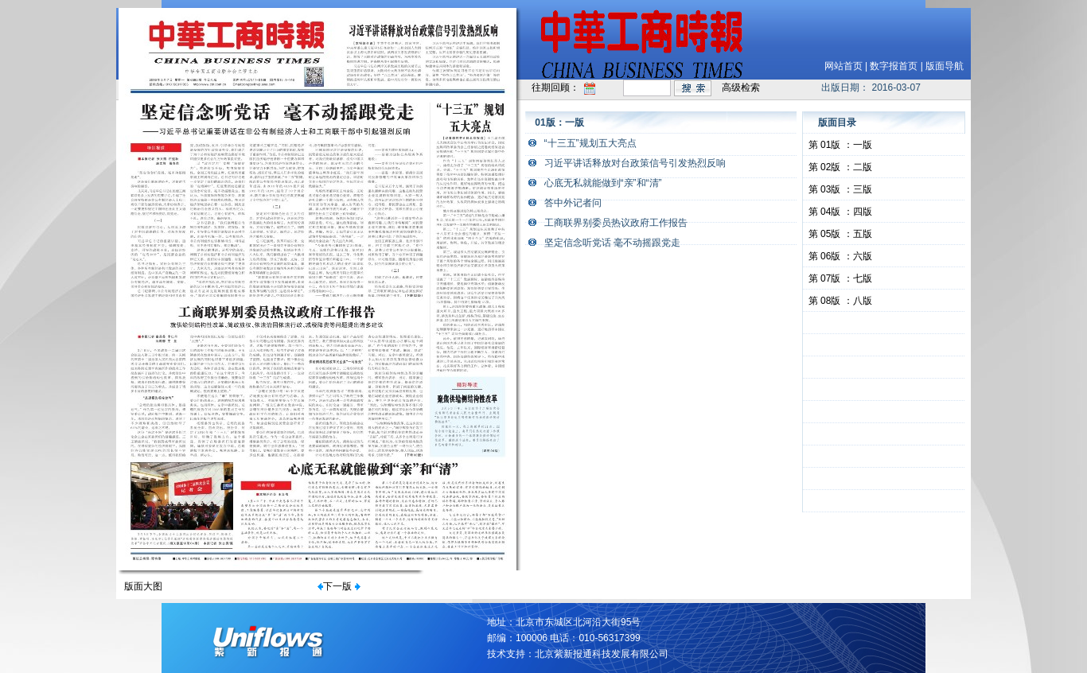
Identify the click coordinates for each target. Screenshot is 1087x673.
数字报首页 (894, 66)
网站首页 (843, 66)
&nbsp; (884, 323)
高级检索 (741, 87)
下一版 (337, 586)
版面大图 (143, 586)
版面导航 (944, 66)
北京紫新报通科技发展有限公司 (601, 653)
